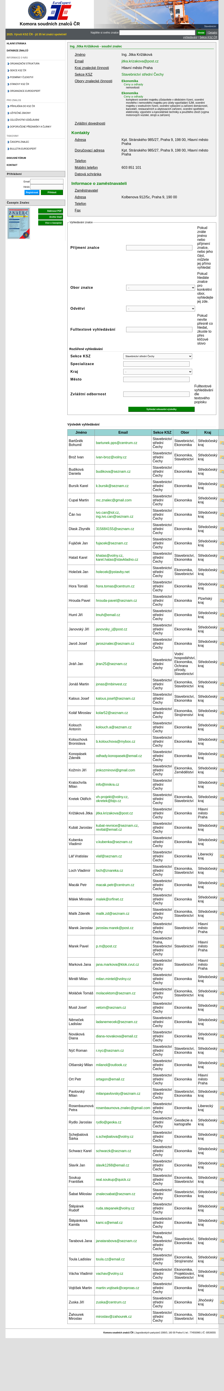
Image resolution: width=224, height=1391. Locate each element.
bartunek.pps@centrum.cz (116, 443)
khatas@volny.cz (109, 555)
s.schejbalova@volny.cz (114, 1136)
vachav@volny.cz (109, 1273)
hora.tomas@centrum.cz (115, 586)
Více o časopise (53, 223)
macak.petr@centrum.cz (115, 885)
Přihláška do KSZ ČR (22, 106)
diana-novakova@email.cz (116, 1036)
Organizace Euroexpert (25, 91)
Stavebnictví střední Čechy (142, 74)
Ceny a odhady (133, 84)
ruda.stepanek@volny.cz (115, 1208)
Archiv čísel (55, 217)
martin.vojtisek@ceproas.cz (117, 1288)
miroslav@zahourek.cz (114, 1316)
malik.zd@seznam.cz (112, 913)
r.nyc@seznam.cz (110, 1050)
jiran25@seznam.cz (111, 664)
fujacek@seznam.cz (111, 543)
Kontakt (12, 165)
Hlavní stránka (16, 43)
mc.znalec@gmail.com (113, 500)
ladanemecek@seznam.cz (116, 1022)
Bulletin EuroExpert (23, 149)
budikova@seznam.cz (113, 471)
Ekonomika (129, 81)
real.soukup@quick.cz (113, 1179)
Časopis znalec (19, 142)
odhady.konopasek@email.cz (119, 756)
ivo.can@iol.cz (107, 512)
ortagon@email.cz (110, 1079)
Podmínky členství (21, 77)
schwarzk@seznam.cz (113, 1151)
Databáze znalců (17, 50)
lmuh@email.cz (108, 615)
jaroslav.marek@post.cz (114, 928)
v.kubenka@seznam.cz (114, 842)
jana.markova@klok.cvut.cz (117, 964)
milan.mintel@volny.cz (113, 979)
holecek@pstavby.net (112, 572)
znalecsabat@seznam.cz (115, 1194)
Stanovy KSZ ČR (19, 84)
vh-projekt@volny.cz (111, 797)
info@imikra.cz (107, 784)
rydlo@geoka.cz (108, 1122)
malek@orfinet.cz (109, 899)
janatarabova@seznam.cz (116, 1241)
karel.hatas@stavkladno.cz (117, 559)
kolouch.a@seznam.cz (113, 727)
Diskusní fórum (16, 158)
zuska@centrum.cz (111, 1302)
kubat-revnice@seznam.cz (117, 825)
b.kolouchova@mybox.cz (115, 741)
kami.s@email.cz (109, 1222)
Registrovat (32, 192)
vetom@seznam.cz (111, 1007)
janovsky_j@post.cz (111, 629)
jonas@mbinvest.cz (111, 684)
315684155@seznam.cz (115, 529)
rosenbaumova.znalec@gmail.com (123, 1108)
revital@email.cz (109, 829)
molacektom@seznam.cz (115, 993)
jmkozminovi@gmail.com (115, 770)
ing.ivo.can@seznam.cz (114, 516)
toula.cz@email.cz (110, 1259)
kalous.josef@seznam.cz (115, 698)
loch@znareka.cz (109, 870)
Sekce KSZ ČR (208, 37)
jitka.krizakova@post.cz (139, 61)
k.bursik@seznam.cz (112, 486)
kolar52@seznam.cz (112, 713)
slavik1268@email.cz (112, 1165)
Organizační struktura (24, 63)
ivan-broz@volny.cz (111, 457)
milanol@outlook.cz (111, 1065)
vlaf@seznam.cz (109, 856)
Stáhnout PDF (54, 211)
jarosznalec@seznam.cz (115, 643)
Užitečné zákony (20, 113)
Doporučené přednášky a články (30, 127)
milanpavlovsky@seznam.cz (118, 1093)
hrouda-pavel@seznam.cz (116, 600)
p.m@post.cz (106, 946)
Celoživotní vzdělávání (24, 120)
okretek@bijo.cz (108, 801)
